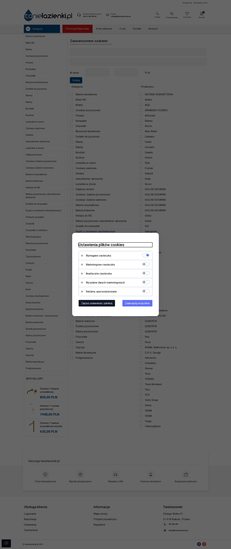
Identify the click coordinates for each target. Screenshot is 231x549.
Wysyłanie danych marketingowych (105, 282)
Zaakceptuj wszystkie (137, 303)
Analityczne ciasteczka (99, 273)
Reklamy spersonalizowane (101, 291)
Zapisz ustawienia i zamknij (96, 303)
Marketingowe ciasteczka (100, 264)
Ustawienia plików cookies (101, 245)
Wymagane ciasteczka (98, 255)
